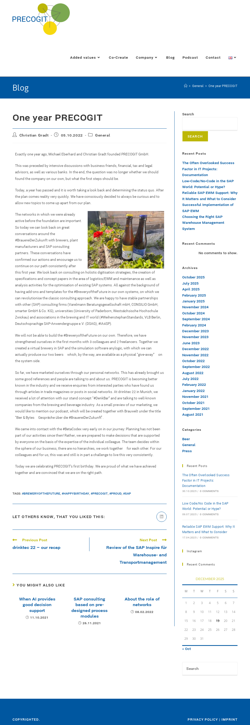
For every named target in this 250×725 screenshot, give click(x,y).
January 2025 (193, 301)
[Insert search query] (210, 669)
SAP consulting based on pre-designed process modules (89, 607)
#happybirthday (75, 493)
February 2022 (194, 384)
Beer (186, 439)
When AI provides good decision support (37, 604)
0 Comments (209, 491)
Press (187, 451)
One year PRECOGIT (223, 85)
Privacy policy (203, 719)
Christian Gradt (34, 135)
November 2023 (195, 337)
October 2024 (193, 313)
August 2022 (192, 373)
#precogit (99, 493)
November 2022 (195, 355)
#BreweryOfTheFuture (41, 493)
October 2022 (193, 361)
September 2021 (196, 408)
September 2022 (196, 366)
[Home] (185, 85)
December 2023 (195, 331)
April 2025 (191, 289)
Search (188, 114)
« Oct (186, 648)
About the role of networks (142, 601)
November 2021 (195, 396)
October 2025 (193, 277)
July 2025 (190, 283)
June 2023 (191, 343)
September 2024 (196, 319)
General (102, 135)
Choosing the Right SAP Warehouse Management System (203, 222)
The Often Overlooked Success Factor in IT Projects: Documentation (208, 169)
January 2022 (193, 390)
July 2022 (190, 378)
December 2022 (195, 349)
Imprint (229, 719)
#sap (127, 493)
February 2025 (194, 295)
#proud (115, 493)
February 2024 (194, 325)
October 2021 (193, 402)
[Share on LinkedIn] (161, 517)
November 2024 (195, 307)
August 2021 (192, 414)
